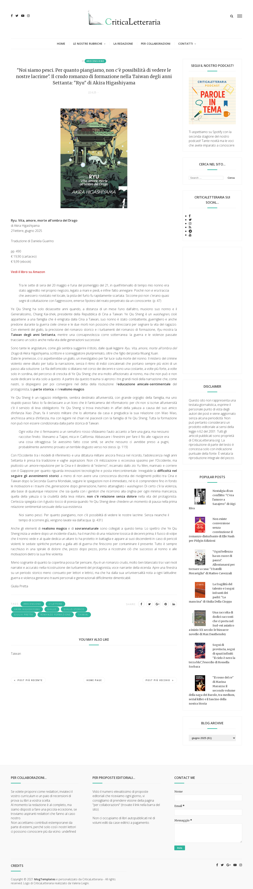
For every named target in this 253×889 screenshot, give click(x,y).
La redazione (123, 43)
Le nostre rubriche (87, 43)
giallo (51, 609)
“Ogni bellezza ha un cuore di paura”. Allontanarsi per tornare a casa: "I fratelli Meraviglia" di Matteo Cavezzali (212, 562)
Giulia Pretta (23, 614)
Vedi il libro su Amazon (28, 272)
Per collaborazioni (155, 43)
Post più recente (28, 680)
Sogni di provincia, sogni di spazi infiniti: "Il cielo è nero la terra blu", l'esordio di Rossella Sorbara (212, 655)
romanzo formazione (56, 614)
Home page (94, 680)
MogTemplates (44, 879)
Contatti (185, 43)
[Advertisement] (212, 310)
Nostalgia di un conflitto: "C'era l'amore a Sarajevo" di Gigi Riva (212, 499)
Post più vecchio (160, 680)
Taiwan (83, 614)
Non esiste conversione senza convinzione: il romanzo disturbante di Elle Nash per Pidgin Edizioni (211, 529)
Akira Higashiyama (27, 609)
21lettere (55, 604)
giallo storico (74, 609)
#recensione (95, 61)
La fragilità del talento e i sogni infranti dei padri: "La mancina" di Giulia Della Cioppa (211, 592)
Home (61, 43)
